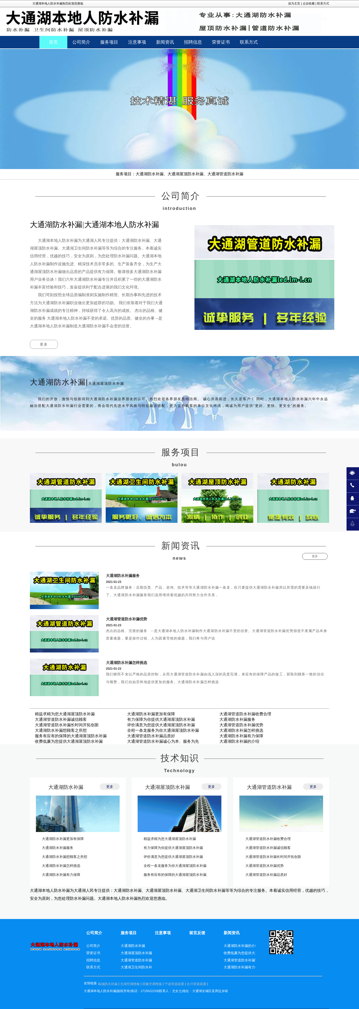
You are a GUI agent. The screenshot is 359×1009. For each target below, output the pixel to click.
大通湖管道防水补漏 (269, 787)
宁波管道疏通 (174, 984)
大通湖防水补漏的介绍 (239, 741)
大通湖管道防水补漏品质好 (151, 736)
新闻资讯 (232, 933)
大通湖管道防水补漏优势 (126, 619)
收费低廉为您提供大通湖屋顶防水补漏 (69, 741)
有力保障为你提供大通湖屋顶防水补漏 (161, 719)
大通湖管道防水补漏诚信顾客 (61, 719)
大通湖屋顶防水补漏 (167, 787)
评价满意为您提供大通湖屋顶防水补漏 (161, 725)
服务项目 (129, 933)
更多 (44, 344)
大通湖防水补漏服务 (123, 575)
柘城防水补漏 (107, 984)
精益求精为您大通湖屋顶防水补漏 (65, 714)
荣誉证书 (93, 953)
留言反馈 (197, 933)
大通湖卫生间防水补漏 (138, 967)
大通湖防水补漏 (65, 787)
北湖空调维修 (130, 984)
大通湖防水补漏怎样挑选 (126, 662)
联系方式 (323, 3)
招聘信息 (93, 960)
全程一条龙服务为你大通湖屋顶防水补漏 (163, 730)
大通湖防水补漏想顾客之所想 (61, 730)
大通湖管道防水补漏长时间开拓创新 (67, 725)
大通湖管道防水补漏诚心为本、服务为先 (163, 741)
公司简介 (94, 933)
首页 (53, 42)
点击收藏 (309, 3)
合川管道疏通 (196, 984)
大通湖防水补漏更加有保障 (151, 714)
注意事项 (163, 933)
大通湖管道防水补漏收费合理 (245, 714)
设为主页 (294, 3)
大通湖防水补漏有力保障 (241, 736)
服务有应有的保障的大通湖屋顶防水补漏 (71, 736)
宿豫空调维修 (152, 984)
